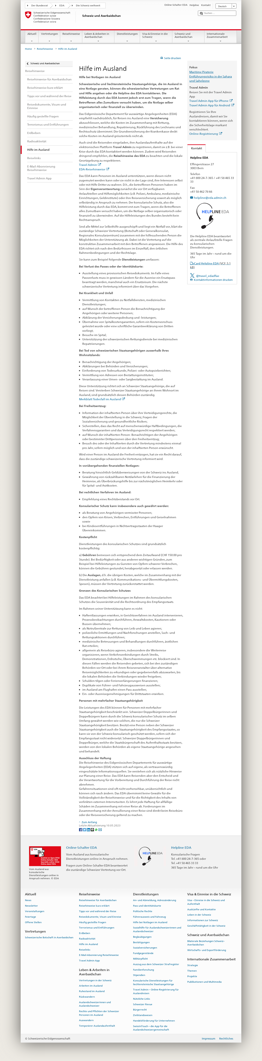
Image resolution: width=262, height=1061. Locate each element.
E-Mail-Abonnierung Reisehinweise (99, 955)
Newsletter (31, 905)
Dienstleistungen (127, 37)
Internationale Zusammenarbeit (221, 37)
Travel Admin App (89, 960)
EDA (61, 5)
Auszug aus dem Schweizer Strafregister (156, 964)
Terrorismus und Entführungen (96, 927)
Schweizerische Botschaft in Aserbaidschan (49, 937)
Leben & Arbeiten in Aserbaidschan (98, 37)
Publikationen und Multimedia (204, 981)
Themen (192, 970)
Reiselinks (84, 949)
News (28, 900)
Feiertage (30, 916)
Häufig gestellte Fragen (92, 922)
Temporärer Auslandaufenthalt (97, 1025)
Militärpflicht (140, 958)
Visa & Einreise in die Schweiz (156, 37)
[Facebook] (81, 829)
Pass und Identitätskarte (147, 905)
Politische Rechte (142, 911)
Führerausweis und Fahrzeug (149, 916)
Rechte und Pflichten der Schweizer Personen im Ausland (99, 1013)
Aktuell (32, 37)
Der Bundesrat (39, 5)
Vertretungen (49, 37)
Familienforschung (143, 969)
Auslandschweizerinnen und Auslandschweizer (95, 1004)
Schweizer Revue (142, 1004)
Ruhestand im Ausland (92, 991)
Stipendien (139, 975)
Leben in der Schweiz (199, 914)
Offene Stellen (33, 922)
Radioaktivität (87, 938)
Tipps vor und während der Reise (97, 911)
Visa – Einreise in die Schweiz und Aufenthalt (206, 902)
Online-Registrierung (205, 133)
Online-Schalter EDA (81, 848)
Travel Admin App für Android (211, 105)
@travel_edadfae (207, 276)
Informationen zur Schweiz (202, 920)
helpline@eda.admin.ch (210, 197)
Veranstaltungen (34, 911)
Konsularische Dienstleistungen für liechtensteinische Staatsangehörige (153, 982)
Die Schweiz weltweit (88, 5)
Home (28, 48)
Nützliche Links (141, 998)
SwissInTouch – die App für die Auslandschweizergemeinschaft (151, 1028)
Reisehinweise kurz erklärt (94, 905)
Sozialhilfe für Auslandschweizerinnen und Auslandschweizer (157, 929)
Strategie (192, 965)
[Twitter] (85, 829)
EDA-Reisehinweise (94, 169)
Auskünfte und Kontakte (201, 909)
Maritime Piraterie (201, 72)
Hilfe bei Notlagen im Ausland (150, 922)
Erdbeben (84, 933)
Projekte (192, 976)
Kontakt (194, 148)
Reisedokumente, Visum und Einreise (100, 916)
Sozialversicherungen (145, 947)
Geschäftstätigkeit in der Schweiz (206, 925)
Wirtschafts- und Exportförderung (206, 950)
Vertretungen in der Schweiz (95, 980)
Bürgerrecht (140, 1009)
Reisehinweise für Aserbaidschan (97, 900)
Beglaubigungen (142, 936)
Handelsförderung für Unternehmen (154, 1020)
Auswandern (86, 1020)
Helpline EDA (181, 848)
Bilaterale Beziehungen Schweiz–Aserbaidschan (206, 943)
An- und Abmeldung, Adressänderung (154, 900)
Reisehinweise (71, 37)
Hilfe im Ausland (88, 944)
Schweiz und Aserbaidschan (188, 37)
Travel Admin (90, 164)
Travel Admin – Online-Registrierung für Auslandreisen (156, 991)
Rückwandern (87, 996)
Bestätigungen (141, 942)
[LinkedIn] (89, 829)
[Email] (100, 829)
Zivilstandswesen (142, 1015)
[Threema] (93, 829)
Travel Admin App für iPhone (211, 100)
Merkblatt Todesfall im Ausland (102, 399)
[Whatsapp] (96, 829)
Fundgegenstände (143, 953)
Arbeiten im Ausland (91, 985)
